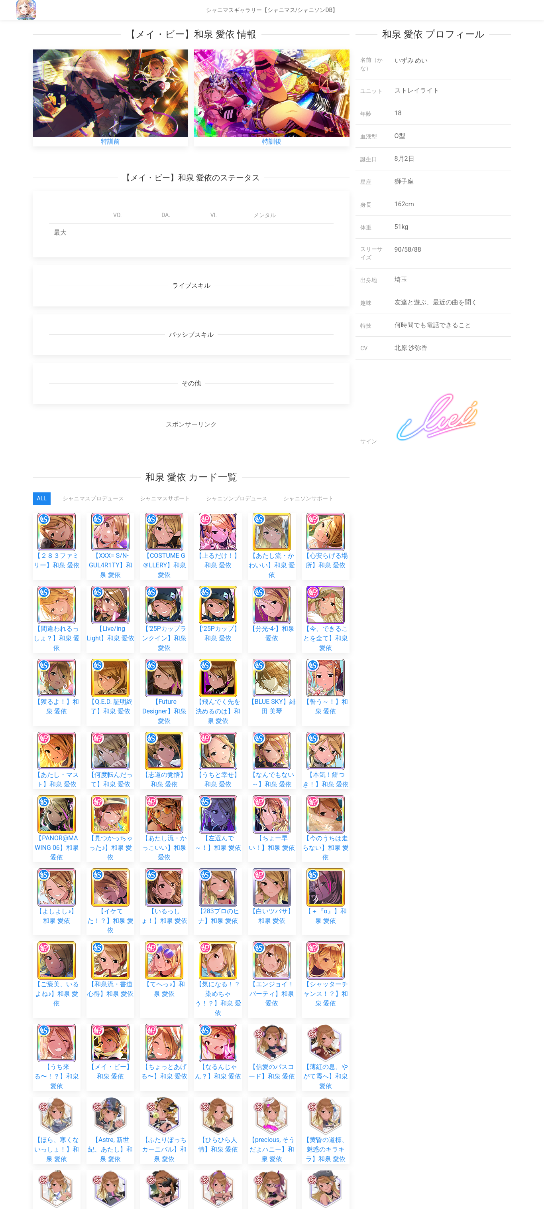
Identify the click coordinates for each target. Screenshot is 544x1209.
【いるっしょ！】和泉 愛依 (164, 848)
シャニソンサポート (308, 498)
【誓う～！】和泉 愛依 (325, 668)
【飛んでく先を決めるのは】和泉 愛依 (218, 689)
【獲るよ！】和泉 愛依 (56, 668)
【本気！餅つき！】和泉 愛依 (325, 741)
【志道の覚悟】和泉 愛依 (164, 741)
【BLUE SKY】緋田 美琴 (272, 668)
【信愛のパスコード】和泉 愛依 (272, 947)
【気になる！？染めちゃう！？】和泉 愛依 (218, 903)
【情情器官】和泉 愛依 (110, 1064)
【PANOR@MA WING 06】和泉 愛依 (57, 797)
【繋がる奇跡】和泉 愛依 (271, 1137)
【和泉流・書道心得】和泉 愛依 (110, 893)
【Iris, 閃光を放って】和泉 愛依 (218, 1181)
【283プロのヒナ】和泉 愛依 (218, 848)
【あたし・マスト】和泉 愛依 (56, 741)
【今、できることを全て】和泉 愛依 (325, 616)
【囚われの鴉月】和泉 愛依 (164, 1064)
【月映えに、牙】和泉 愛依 (326, 1064)
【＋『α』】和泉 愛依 (326, 848)
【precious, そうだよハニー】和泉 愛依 (272, 1012)
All (42, 498)
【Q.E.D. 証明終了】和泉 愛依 (110, 668)
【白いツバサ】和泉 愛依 (271, 848)
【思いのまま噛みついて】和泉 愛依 (218, 1085)
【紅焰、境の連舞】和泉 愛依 (325, 1181)
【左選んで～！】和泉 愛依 (218, 775)
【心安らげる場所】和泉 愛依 (325, 531)
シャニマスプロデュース (93, 498)
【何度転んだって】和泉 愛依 (110, 741)
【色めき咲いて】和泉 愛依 (218, 1137)
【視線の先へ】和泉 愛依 (110, 1137)
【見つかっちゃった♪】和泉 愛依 (110, 797)
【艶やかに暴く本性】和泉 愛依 (56, 1181)
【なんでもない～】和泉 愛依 (271, 741)
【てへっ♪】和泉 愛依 (164, 893)
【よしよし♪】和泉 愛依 (56, 848)
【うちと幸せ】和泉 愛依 (218, 741)
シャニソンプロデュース (236, 498)
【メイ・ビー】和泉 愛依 (110, 947)
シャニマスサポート (165, 498)
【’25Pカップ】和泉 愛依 (218, 595)
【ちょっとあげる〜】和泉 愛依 (164, 947)
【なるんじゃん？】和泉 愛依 (218, 947)
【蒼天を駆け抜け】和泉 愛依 (56, 1064)
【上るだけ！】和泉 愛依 (218, 531)
